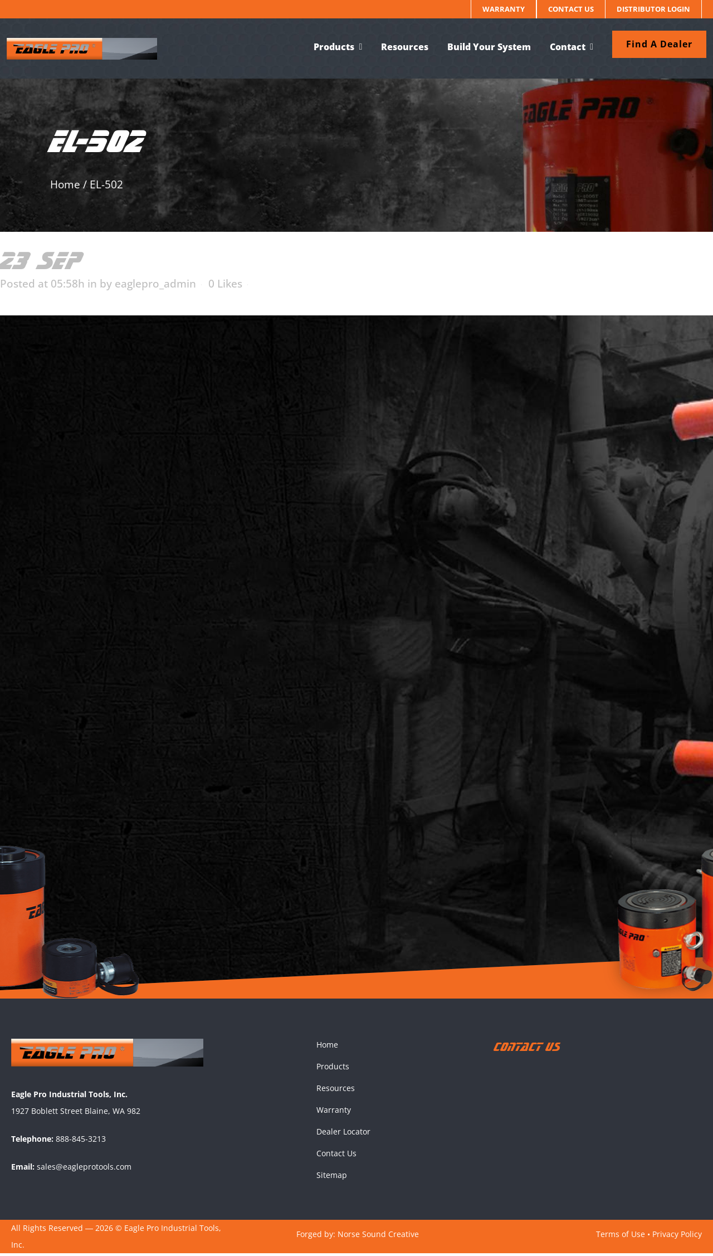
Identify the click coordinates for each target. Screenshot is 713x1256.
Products (332, 1069)
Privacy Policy (677, 1236)
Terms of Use (620, 1236)
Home (65, 184)
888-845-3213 (81, 1141)
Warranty (503, 9)
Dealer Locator (343, 1134)
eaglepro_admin (155, 283)
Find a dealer (655, 44)
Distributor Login (653, 9)
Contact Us (571, 9)
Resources (335, 1090)
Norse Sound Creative (378, 1236)
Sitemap (331, 1177)
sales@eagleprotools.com (84, 1169)
